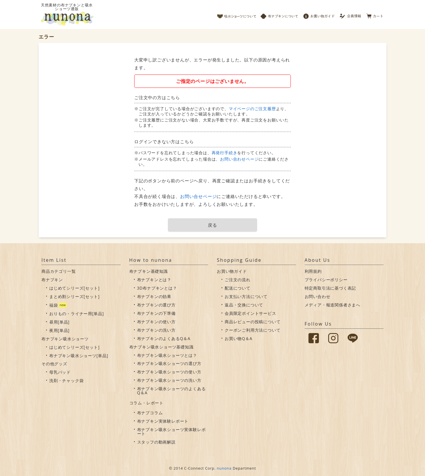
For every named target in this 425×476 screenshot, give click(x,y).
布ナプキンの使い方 (156, 321)
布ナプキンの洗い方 (156, 330)
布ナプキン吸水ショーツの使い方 (169, 372)
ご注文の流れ (237, 279)
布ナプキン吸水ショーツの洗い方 (169, 380)
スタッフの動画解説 (156, 442)
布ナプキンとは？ (154, 279)
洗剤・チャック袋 (66, 380)
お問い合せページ (198, 196)
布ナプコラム (150, 412)
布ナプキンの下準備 (156, 313)
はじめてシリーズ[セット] (74, 288)
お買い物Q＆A (238, 338)
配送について (237, 288)
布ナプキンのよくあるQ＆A (163, 338)
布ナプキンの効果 (154, 296)
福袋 (53, 305)
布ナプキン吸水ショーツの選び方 (169, 363)
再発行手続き (224, 152)
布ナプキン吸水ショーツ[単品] (78, 355)
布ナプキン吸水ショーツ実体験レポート (171, 431)
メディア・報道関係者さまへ (332, 305)
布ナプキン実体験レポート (163, 421)
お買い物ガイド (318, 14)
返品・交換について (244, 305)
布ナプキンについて (279, 14)
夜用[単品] (59, 330)
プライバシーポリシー (326, 279)
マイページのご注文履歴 (252, 108)
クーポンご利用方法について (252, 330)
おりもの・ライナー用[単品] (76, 313)
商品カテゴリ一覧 (58, 271)
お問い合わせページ (239, 159)
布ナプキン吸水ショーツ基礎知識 (161, 347)
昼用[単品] (59, 322)
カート (375, 14)
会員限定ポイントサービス (250, 313)
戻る (212, 225)
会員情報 (351, 14)
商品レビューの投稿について (252, 321)
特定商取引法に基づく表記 (330, 288)
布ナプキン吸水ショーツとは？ (167, 355)
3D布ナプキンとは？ (157, 288)
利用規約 (313, 271)
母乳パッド (60, 372)
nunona (224, 468)
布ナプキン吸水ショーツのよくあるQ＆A (171, 390)
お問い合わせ (317, 296)
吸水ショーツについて (236, 14)
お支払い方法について (246, 296)
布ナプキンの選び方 (156, 305)
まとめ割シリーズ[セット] (74, 296)
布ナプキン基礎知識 (148, 271)
